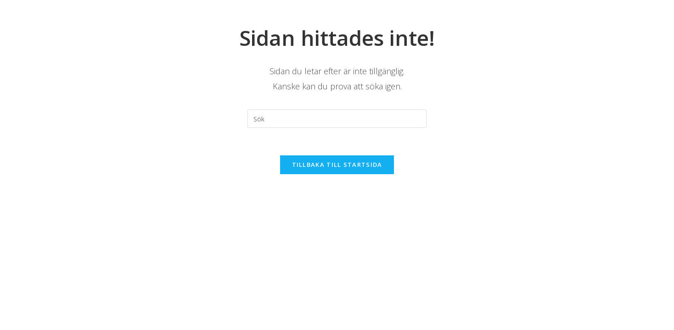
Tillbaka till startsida (337, 164)
